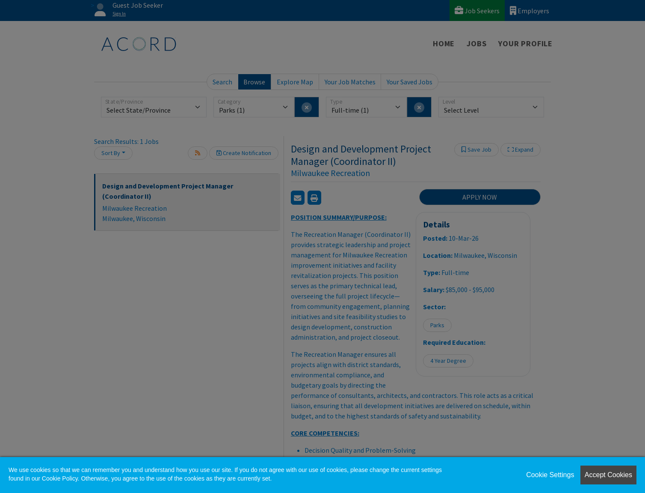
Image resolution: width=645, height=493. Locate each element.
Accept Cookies (608, 474)
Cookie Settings (550, 474)
